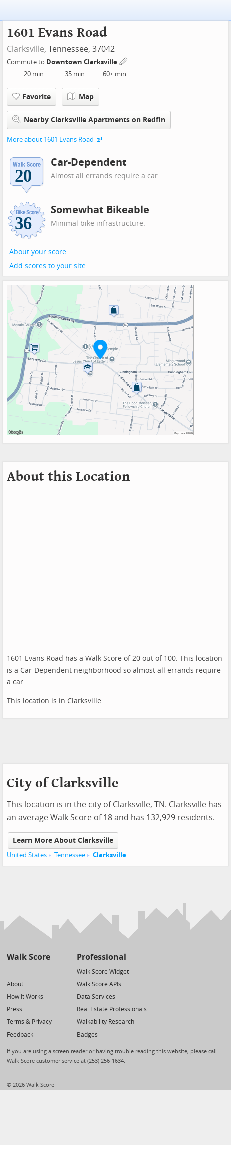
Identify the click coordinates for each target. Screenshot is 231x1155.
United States (27, 855)
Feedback (20, 1034)
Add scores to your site (47, 266)
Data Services (96, 996)
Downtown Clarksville (82, 62)
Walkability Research (105, 1021)
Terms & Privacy (29, 1021)
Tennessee (69, 855)
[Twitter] (12, 971)
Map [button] (80, 96)
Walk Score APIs (99, 984)
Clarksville (25, 49)
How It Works (25, 996)
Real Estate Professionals (112, 1009)
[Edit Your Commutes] (124, 60)
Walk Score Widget (103, 971)
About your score (37, 252)
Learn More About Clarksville (63, 840)
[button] (100, 349)
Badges (87, 1034)
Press (14, 1009)
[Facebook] (28, 971)
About (15, 984)
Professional (101, 957)
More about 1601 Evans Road (50, 139)
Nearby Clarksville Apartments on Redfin (88, 119)
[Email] (43, 971)
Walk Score (28, 957)
